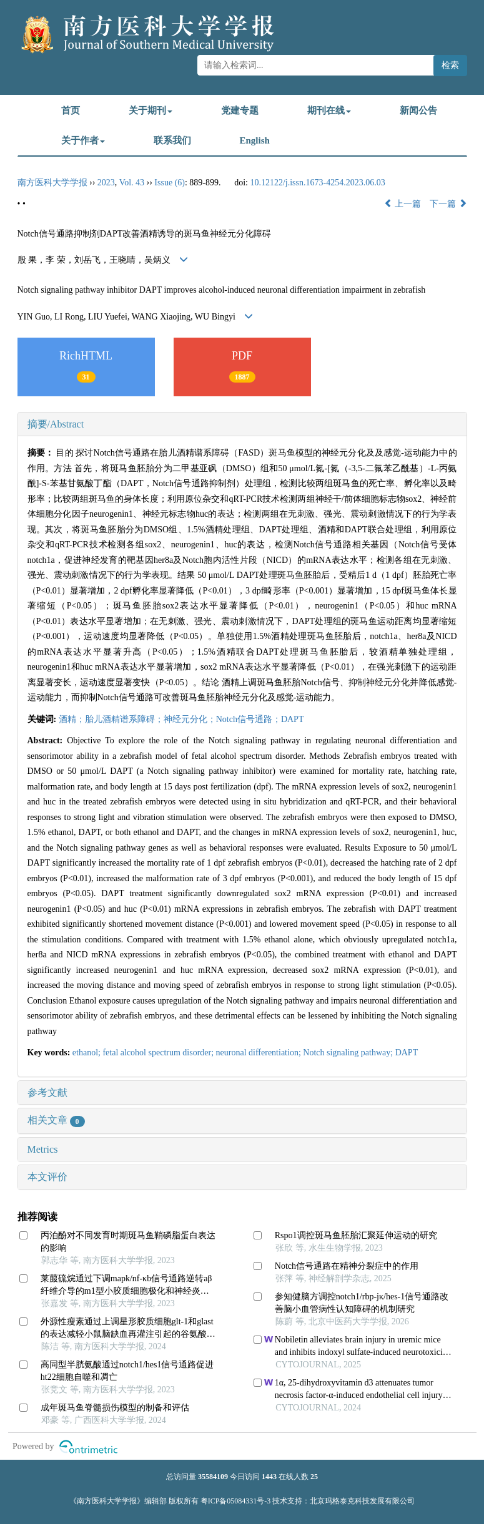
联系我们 (172, 140)
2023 (106, 182)
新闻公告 (418, 110)
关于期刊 (150, 110)
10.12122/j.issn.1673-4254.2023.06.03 (317, 182)
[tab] (242, 424)
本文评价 (47, 1176)
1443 (269, 1476)
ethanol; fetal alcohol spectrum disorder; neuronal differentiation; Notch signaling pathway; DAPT (245, 1052)
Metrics (42, 1149)
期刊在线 (329, 110)
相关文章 (56, 1120)
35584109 (213, 1476)
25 (314, 1476)
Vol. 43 (131, 182)
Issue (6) (169, 182)
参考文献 (47, 1092)
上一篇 (403, 203)
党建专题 (240, 110)
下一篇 (448, 203)
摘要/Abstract (55, 424)
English (255, 140)
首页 (70, 110)
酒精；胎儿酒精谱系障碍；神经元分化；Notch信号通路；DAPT (181, 719)
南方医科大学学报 (52, 182)
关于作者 (83, 140)
